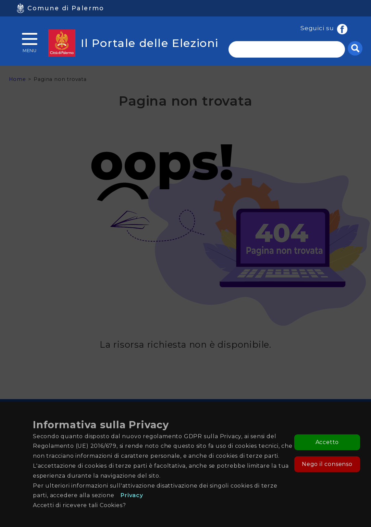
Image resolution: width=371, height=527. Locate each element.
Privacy (132, 495)
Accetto (327, 442)
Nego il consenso (327, 464)
